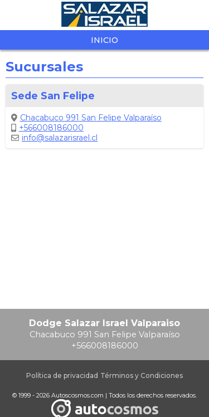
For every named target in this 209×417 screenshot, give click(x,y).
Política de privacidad (62, 375)
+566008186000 (47, 128)
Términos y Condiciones (141, 375)
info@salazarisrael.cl (54, 138)
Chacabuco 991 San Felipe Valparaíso (86, 118)
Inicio (104, 40)
